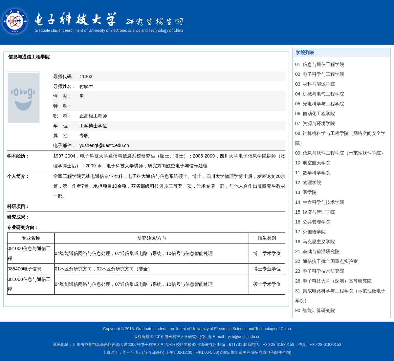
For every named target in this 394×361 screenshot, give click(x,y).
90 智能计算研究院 (315, 310)
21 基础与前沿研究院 (317, 251)
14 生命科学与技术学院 (319, 202)
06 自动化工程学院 (315, 113)
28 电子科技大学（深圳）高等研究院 (333, 281)
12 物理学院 (308, 182)
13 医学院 (306, 192)
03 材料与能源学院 (315, 84)
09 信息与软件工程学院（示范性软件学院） (340, 153)
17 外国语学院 (310, 231)
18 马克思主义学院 (315, 241)
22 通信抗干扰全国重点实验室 (326, 261)
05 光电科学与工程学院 (319, 103)
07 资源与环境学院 (315, 123)
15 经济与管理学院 (315, 212)
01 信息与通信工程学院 (319, 64)
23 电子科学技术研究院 (319, 271)
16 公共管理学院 (312, 221)
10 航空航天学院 (312, 162)
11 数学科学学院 (312, 172)
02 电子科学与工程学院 (319, 74)
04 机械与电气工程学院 (319, 93)
